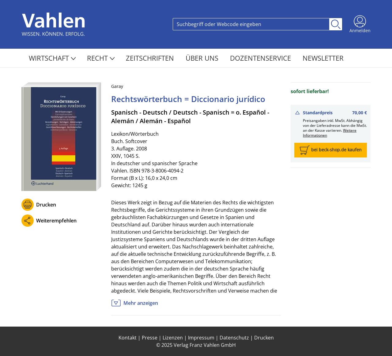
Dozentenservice (261, 57)
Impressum (201, 337)
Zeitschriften (151, 57)
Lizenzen (173, 337)
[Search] (251, 24)
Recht (101, 58)
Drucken (46, 204)
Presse (149, 337)
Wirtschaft (52, 58)
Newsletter (323, 57)
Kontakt (128, 337)
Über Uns (203, 57)
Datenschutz (234, 337)
